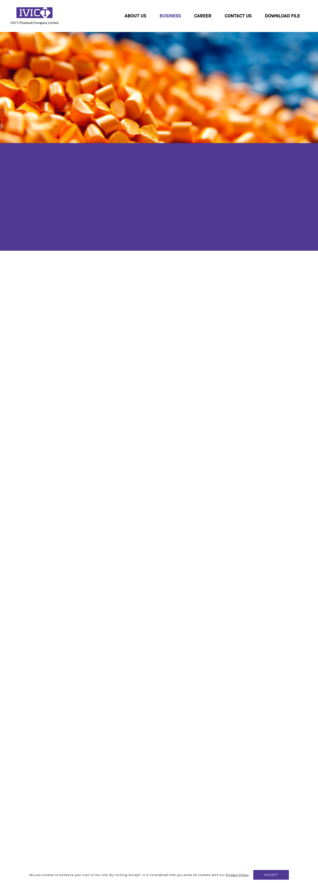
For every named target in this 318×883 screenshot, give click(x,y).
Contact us (238, 16)
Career (202, 16)
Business (170, 16)
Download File (282, 16)
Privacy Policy (237, 875)
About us (135, 16)
